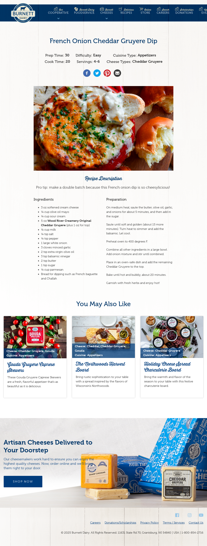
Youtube (201, 515)
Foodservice (84, 11)
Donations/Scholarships (120, 522)
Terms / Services (174, 522)
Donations (184, 11)
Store (145, 11)
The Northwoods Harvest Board (100, 367)
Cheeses (106, 11)
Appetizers (147, 55)
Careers (163, 11)
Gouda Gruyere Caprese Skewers (31, 367)
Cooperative (58, 11)
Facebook (177, 515)
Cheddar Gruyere (147, 61)
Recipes (126, 11)
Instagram (189, 515)
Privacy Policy (149, 522)
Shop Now (23, 481)
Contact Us (196, 522)
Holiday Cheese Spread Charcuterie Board (167, 367)
